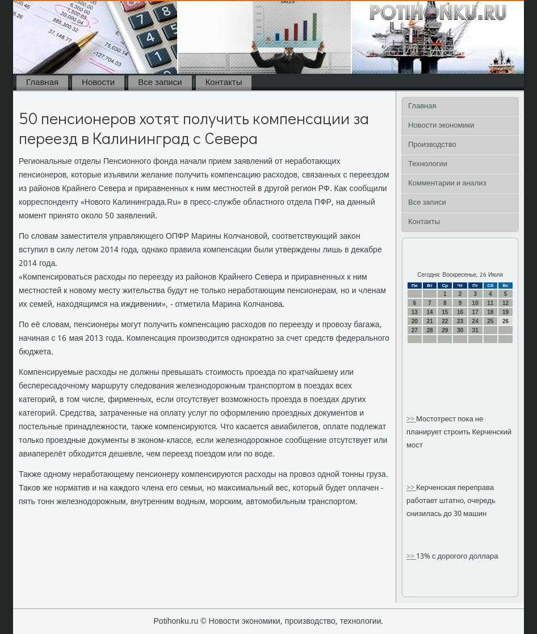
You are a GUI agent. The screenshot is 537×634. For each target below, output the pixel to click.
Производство (432, 144)
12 (505, 303)
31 (475, 330)
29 (445, 330)
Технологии (427, 164)
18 (490, 312)
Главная (42, 82)
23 (460, 321)
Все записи (160, 82)
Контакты (223, 82)
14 (429, 312)
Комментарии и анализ (447, 183)
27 (415, 330)
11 (490, 303)
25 (490, 321)
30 (460, 330)
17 (475, 312)
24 (475, 321)
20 (415, 321)
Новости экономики (441, 125)
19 (505, 312)
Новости (98, 82)
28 (429, 330)
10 (475, 303)
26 (505, 321)
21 (429, 321)
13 (415, 312)
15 (445, 312)
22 (445, 321)
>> (411, 419)
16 (460, 312)
